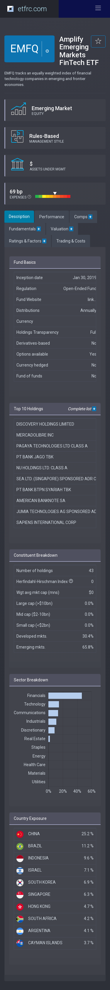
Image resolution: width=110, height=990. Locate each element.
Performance (51, 216)
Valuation (62, 229)
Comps (83, 216)
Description (19, 216)
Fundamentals (25, 229)
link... (92, 299)
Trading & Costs (70, 241)
